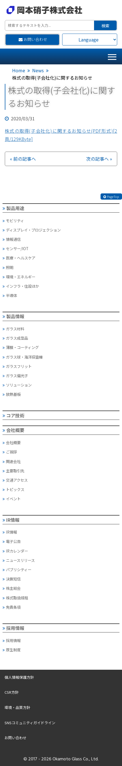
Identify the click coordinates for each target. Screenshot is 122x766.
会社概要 (14, 430)
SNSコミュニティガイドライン (30, 722)
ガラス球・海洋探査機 (23, 357)
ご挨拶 (10, 452)
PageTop (111, 196)
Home (18, 70)
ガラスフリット (17, 366)
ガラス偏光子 (15, 375)
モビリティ (13, 220)
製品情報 (14, 316)
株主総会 (12, 588)
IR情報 (11, 519)
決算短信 (12, 579)
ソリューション (17, 385)
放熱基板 (12, 394)
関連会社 (12, 461)
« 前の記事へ (23, 158)
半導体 (10, 295)
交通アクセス (15, 480)
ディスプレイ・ (32, 230)
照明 (8, 267)
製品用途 (14, 208)
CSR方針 (12, 692)
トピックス (13, 489)
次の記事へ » (99, 158)
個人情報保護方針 (19, 677)
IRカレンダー (15, 551)
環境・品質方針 (17, 707)
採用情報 (14, 628)
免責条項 (12, 607)
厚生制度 (12, 649)
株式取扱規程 (15, 598)
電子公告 (12, 541)
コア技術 (14, 415)
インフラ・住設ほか (21, 286)
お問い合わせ (33, 39)
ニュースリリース (19, 560)
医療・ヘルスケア (19, 258)
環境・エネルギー (19, 277)
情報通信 (12, 239)
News (38, 70)
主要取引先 (13, 470)
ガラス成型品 (15, 338)
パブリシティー (17, 569)
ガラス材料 (13, 328)
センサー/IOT (16, 248)
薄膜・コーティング (21, 347)
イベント (12, 498)
